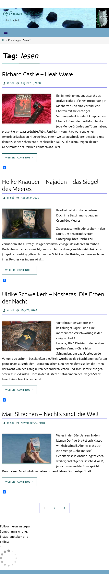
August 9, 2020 (30, 197)
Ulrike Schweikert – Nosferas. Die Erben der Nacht (53, 298)
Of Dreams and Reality (22, 14)
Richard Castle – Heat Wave (37, 74)
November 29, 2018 (33, 423)
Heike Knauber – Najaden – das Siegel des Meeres (50, 185)
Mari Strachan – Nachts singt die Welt (50, 414)
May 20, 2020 (29, 310)
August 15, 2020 (31, 83)
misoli (11, 83)
